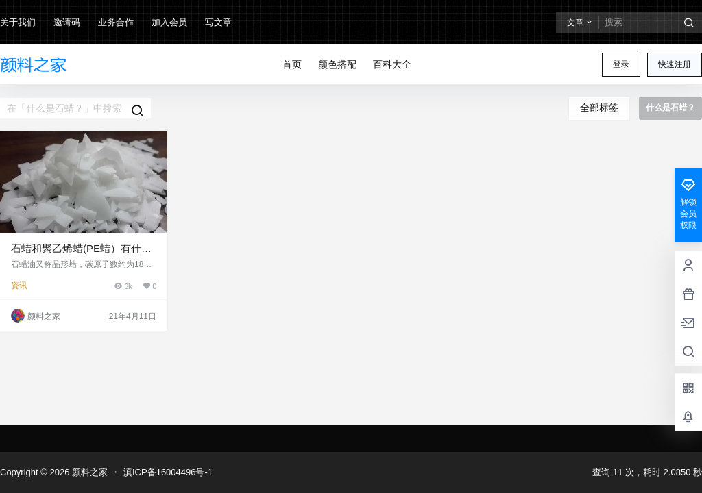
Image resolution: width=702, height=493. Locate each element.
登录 (621, 64)
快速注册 (674, 64)
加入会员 (169, 22)
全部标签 (599, 107)
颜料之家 (88, 472)
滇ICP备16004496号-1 (168, 472)
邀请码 (66, 22)
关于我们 (18, 22)
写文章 (218, 22)
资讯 (19, 285)
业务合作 (116, 22)
